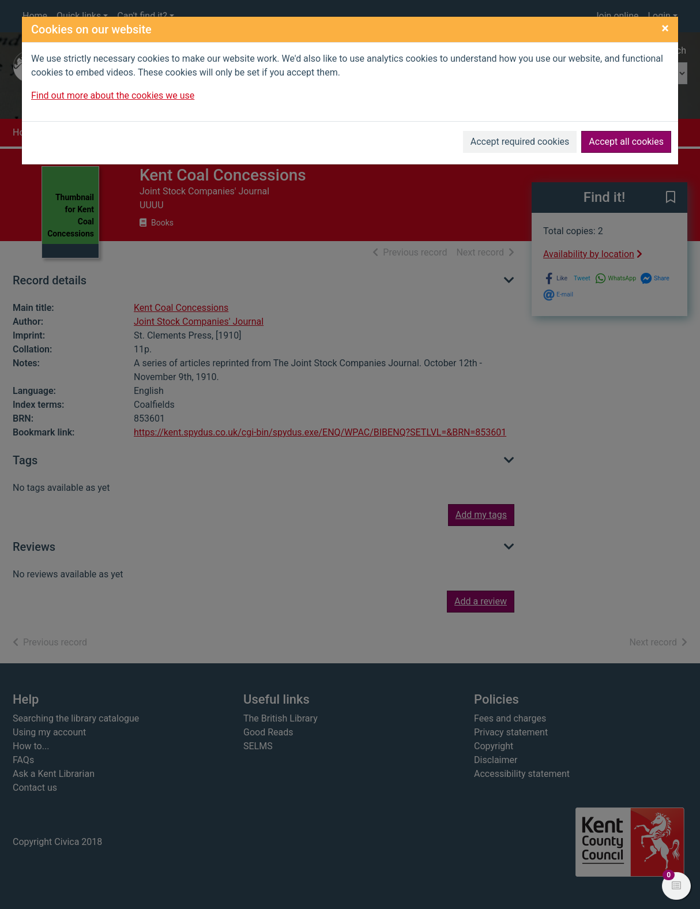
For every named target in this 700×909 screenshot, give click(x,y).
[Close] (665, 28)
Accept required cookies (520, 141)
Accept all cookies (626, 141)
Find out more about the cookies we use (112, 95)
